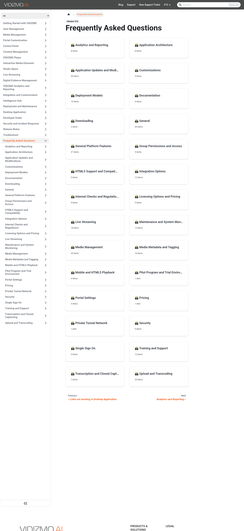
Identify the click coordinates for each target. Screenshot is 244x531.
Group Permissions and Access (18, 202)
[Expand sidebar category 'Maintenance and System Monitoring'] (45, 246)
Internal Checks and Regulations (16, 226)
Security (9, 296)
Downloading (12, 183)
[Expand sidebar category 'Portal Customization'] (45, 40)
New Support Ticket (149, 4)
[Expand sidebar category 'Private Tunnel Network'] (45, 291)
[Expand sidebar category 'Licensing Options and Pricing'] (45, 233)
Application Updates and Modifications (19, 159)
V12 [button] (166, 4)
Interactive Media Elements (18, 63)
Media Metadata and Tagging (21, 259)
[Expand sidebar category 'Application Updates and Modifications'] (45, 159)
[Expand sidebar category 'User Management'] (45, 28)
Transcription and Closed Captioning (19, 316)
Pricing (9, 285)
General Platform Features (20, 195)
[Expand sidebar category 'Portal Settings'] (45, 279)
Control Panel (11, 46)
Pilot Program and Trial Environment (18, 272)
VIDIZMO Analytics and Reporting (16, 87)
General (9, 189)
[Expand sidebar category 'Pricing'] (45, 285)
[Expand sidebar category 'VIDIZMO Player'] (45, 57)
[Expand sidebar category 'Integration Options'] (45, 218)
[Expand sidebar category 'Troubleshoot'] (45, 135)
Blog (120, 4)
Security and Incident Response (21, 123)
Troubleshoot (10, 134)
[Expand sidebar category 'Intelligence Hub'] (45, 100)
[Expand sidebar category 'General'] (45, 189)
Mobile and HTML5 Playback (21, 265)
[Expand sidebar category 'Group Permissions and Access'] (45, 203)
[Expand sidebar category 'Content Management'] (45, 51)
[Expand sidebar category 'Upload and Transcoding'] (45, 323)
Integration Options (16, 218)
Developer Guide (12, 117)
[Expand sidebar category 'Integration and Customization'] (45, 95)
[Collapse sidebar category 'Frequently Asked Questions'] (45, 140)
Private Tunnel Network (18, 291)
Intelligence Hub (12, 100)
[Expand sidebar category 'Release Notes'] (45, 129)
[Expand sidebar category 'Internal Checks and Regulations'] (45, 226)
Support (131, 4)
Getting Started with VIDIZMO (20, 23)
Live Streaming (11, 74)
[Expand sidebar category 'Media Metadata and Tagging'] (45, 259)
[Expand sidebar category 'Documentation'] (45, 178)
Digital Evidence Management (20, 80)
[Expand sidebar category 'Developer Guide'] (45, 117)
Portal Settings (13, 279)
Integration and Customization (20, 95)
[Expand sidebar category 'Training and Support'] (45, 308)
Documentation (14, 178)
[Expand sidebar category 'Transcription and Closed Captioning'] (45, 316)
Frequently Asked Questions (19, 140)
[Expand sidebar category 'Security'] (45, 297)
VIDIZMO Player (12, 57)
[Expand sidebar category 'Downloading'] (45, 183)
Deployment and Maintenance (20, 106)
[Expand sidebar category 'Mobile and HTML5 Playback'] (45, 265)
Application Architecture (19, 152)
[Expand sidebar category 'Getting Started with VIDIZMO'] (45, 23)
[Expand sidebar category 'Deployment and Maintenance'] (45, 106)
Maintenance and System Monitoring (19, 246)
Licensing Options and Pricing (22, 233)
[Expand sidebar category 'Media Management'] (45, 34)
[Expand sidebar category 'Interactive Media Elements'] (45, 63)
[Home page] (69, 14)
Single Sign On (13, 302)
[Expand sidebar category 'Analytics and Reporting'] (45, 146)
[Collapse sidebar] (25, 503)
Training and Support (17, 308)
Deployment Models (16, 172)
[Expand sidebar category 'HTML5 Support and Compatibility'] (45, 211)
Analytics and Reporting (18, 146)
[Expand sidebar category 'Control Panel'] (45, 46)
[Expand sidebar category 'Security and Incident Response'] (45, 123)
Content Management (15, 51)
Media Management (14, 34)
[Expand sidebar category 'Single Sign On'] (45, 302)
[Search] (209, 4)
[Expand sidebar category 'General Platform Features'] (45, 195)
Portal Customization (15, 40)
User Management (13, 28)
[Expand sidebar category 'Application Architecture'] (45, 152)
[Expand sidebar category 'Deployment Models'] (45, 172)
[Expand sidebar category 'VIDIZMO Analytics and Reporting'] (45, 88)
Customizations (14, 166)
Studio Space (10, 68)
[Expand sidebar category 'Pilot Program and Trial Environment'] (45, 272)
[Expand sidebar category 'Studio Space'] (45, 69)
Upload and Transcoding (19, 322)
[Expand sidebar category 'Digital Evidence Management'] (45, 80)
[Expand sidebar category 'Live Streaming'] (45, 74)
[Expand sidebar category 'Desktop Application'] (45, 112)
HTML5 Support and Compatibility (16, 211)
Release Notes (11, 129)
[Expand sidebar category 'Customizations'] (45, 166)
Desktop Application (14, 112)
